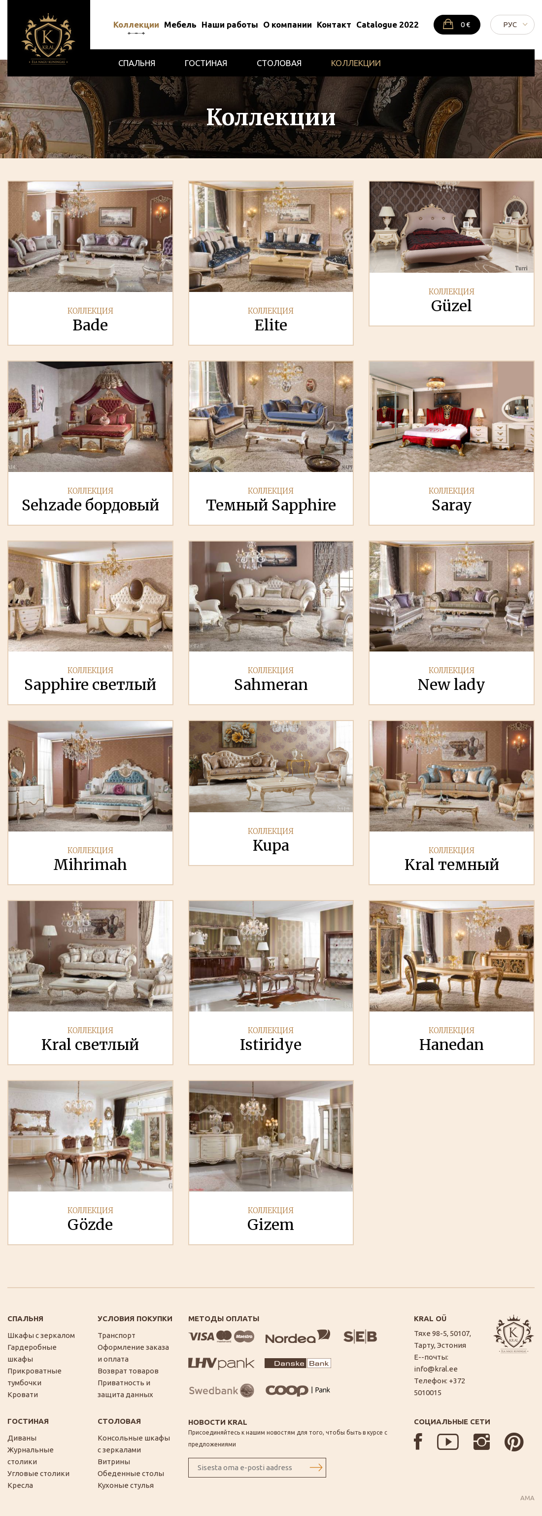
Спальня (136, 63)
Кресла (20, 1485)
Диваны (21, 1438)
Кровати (22, 1394)
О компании (287, 24)
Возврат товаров (128, 1371)
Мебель (180, 24)
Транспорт (117, 1335)
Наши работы (230, 24)
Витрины (114, 1461)
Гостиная (206, 63)
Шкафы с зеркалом (41, 1335)
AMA (527, 1498)
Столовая (279, 63)
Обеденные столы (131, 1473)
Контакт (334, 24)
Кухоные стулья (126, 1485)
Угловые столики (38, 1473)
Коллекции (136, 24)
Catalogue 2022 (387, 24)
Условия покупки (135, 1318)
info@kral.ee (436, 1369)
